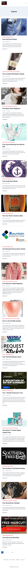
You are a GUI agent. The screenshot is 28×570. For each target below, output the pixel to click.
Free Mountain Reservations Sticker (13, 249)
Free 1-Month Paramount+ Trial (12, 393)
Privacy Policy (6, 559)
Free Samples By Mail (9, 37)
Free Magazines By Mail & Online (11, 106)
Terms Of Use (12, 559)
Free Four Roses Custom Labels (12, 216)
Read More (5, 83)
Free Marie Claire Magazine (11, 108)
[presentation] (14, 26)
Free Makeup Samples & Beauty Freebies (13, 71)
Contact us (23, 559)
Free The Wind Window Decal (11, 357)
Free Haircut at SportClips (10, 537)
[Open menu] (26, 3)
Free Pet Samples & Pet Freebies (11, 500)
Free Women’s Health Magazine (12, 283)
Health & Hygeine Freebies (10, 142)
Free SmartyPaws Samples (11, 503)
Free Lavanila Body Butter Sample (13, 74)
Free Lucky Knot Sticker (10, 181)
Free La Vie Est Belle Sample (11, 321)
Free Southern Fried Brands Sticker (13, 468)
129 (12, 552)
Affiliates (17, 559)
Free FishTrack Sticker (9, 39)
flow (4, 41)
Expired (3, 37)
